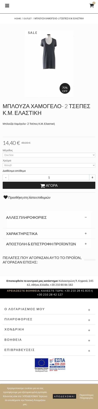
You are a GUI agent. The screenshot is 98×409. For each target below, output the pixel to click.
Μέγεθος (8, 150)
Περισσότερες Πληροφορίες (87, 396)
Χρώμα (7, 160)
